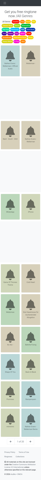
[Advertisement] (20, 98)
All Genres (6, 22)
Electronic (15, 29)
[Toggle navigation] (5, 3)
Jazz (23, 41)
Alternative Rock (20, 37)
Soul (4, 33)
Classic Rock (7, 26)
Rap (16, 33)
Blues (30, 37)
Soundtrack (7, 37)
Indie (29, 33)
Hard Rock (30, 29)
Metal (22, 33)
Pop (22, 22)
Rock (28, 22)
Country (16, 22)
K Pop (16, 41)
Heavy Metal (7, 41)
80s (33, 22)
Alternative (26, 26)
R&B (22, 29)
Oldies (10, 33)
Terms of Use (24, 452)
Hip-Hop (6, 29)
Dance (17, 26)
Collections (20, 457)
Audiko (13, 474)
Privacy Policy (9, 452)
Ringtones (8, 457)
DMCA (19, 474)
